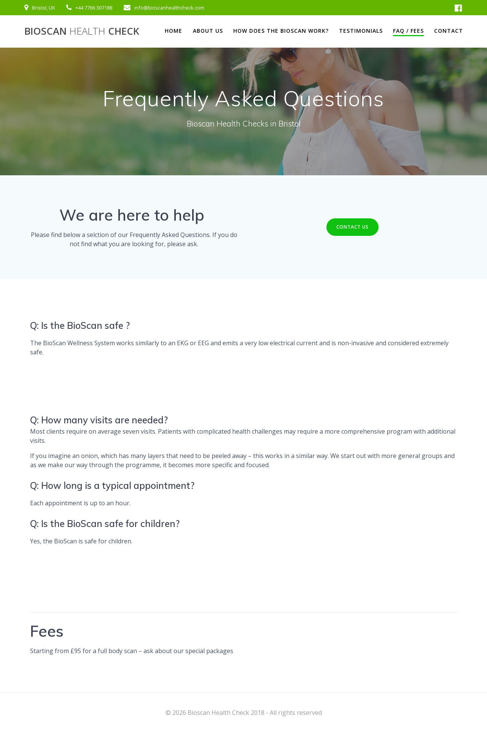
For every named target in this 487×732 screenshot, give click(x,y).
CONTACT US (352, 227)
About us (208, 30)
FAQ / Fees (408, 30)
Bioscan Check (81, 31)
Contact (448, 30)
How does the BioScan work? (281, 30)
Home (173, 30)
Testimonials (361, 30)
